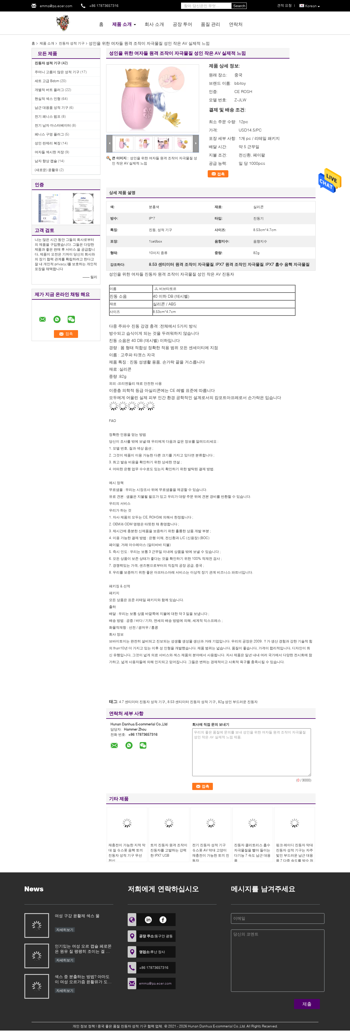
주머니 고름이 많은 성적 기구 (57, 72)
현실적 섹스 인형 (48, 98)
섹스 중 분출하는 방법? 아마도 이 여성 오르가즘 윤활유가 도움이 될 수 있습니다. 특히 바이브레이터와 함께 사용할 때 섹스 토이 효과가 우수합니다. (84, 979)
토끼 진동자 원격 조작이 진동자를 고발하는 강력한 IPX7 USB (168, 850)
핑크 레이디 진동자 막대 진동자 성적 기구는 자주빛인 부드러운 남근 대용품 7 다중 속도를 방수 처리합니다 (294, 855)
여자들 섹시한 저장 (49, 152)
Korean (312, 6)
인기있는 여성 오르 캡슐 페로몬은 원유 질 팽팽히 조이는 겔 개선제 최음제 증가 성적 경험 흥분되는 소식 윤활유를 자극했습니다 (84, 949)
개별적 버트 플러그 (49, 90)
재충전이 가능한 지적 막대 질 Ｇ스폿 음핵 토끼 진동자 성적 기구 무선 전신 (126, 853)
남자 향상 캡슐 (46, 161)
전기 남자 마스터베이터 (53, 125)
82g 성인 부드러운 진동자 (238, 702)
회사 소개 (154, 24)
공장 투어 (182, 24)
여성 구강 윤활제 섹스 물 (77, 915)
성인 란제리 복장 (48, 143)
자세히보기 (64, 930)
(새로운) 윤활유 (47, 170)
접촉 (221, 174)
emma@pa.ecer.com (56, 6)
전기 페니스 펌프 (48, 116)
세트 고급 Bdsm (47, 81)
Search (239, 6)
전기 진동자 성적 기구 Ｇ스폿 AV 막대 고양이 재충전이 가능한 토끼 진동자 (210, 853)
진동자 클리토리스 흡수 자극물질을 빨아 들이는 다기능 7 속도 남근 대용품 (252, 853)
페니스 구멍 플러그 (49, 134)
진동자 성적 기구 (72, 43)
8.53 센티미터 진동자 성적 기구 (192, 702)
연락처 (236, 24)
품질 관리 (210, 24)
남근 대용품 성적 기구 (51, 107)
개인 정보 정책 (84, 1026)
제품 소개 (122, 24)
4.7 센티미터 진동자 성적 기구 (142, 702)
